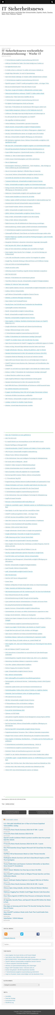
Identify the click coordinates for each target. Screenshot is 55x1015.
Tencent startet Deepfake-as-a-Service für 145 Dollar (19, 196)
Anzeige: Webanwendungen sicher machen (17, 330)
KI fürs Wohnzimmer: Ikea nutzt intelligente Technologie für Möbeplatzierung (26, 495)
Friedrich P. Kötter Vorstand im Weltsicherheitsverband (20, 465)
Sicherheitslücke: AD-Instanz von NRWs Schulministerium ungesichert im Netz (26, 611)
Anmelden (8, 996)
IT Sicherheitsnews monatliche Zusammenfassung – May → (44, 812)
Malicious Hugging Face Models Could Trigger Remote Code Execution (27, 892)
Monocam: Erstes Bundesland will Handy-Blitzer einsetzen (21, 524)
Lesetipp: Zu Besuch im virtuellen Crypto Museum (19, 402)
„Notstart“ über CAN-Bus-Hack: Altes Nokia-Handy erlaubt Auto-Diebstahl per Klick (27, 763)
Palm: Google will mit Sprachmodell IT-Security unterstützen (21, 540)
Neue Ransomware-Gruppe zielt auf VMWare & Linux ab (20, 549)
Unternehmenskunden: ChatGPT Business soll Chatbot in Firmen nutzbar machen (27, 448)
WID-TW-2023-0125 (10, 438)
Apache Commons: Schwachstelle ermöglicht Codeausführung (22, 608)
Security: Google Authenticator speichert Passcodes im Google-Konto (24, 552)
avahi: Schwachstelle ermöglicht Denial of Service (19, 571)
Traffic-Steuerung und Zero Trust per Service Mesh (19, 537)
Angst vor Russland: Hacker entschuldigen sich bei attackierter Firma (24, 974)
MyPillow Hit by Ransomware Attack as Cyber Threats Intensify (24, 854)
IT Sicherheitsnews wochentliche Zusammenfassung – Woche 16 (23, 744)
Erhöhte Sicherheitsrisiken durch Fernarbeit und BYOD (20, 468)
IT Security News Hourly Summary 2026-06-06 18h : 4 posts (23, 884)
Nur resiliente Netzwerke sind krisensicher (16, 388)
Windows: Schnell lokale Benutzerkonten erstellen (19, 405)
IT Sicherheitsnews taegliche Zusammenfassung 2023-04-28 (21, 100)
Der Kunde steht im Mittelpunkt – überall (16, 461)
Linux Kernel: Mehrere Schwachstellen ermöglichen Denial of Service (24, 174)
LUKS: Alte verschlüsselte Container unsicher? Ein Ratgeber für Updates (25, 257)
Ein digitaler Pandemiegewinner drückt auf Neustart (19, 103)
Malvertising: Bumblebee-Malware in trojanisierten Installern (21, 661)
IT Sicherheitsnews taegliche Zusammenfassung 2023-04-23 (21, 747)
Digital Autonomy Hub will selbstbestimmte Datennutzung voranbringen (24, 223)
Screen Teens (9, 581)
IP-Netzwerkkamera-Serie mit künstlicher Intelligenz (19, 703)
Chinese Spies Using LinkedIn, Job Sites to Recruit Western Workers (26, 888)
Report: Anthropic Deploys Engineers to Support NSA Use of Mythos (26, 880)
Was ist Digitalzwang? (11, 162)
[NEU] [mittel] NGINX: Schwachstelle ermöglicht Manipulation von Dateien (25, 959)
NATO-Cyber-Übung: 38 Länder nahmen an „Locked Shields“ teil (23, 640)
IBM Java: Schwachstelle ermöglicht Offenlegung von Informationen (23, 137)
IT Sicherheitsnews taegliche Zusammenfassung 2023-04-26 (21, 333)
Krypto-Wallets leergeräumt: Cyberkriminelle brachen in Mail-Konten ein (24, 152)
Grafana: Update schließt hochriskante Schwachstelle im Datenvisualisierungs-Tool (28, 200)
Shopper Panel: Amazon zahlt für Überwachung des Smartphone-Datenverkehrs (27, 735)
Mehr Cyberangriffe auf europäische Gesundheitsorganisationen (22, 678)
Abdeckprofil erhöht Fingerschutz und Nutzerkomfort (19, 707)
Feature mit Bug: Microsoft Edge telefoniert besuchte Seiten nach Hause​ (25, 346)
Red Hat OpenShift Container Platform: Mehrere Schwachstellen (23, 475)
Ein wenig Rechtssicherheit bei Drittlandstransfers (18, 605)
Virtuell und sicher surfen (12, 267)
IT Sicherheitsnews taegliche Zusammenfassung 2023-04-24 (21, 623)
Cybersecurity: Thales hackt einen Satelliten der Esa (19, 96)
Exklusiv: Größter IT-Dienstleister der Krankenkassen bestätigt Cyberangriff (25, 372)
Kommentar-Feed (10, 1000)
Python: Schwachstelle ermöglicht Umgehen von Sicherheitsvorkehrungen (25, 184)
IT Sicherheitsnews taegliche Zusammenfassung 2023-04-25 (21, 491)
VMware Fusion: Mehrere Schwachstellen (16, 455)
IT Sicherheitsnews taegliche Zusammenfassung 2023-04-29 (21, 80)
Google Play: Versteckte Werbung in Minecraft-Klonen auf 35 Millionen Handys (26, 261)
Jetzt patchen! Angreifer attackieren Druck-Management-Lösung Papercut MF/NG (27, 717)
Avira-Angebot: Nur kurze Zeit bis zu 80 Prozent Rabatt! (20, 955)
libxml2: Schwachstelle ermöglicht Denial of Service (19, 314)
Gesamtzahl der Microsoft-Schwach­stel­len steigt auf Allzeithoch (22, 203)
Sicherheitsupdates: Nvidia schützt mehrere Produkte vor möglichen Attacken (26, 690)
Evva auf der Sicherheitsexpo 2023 (14, 710)
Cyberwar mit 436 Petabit (12, 713)
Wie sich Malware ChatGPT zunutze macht (17, 649)
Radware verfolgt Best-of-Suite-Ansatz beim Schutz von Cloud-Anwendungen (26, 585)
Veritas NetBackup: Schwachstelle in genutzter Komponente (21, 123)
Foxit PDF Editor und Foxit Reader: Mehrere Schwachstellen (21, 556)
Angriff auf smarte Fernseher (13, 498)
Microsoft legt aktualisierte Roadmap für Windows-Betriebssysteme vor (24, 149)
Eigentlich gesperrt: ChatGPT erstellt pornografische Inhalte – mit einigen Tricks (27, 83)
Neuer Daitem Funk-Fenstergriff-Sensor (16, 301)
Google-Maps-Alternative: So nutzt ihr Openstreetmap (20, 73)
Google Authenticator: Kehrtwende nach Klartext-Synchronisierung (23, 326)
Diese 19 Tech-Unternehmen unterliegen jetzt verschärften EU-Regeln (24, 249)
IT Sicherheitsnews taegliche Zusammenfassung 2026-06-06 (22, 972)
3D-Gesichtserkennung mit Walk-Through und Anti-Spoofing (21, 598)
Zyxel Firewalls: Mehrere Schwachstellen (16, 568)
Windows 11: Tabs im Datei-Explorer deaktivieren (18, 155)
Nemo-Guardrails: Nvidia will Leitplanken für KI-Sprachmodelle (22, 471)
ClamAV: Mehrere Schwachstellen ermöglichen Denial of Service (23, 961)
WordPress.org (9, 1002)
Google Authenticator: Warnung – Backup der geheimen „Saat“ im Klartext (25, 350)
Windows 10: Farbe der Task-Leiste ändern (17, 284)
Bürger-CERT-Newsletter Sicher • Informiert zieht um (19, 967)
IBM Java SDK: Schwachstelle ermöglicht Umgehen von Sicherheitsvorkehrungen (27, 145)
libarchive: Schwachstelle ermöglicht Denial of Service (20, 317)
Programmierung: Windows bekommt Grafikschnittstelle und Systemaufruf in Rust (27, 481)
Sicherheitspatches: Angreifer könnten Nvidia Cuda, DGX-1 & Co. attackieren (26, 658)
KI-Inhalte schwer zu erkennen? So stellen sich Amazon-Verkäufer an (24, 70)
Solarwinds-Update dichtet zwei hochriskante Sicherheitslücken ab (23, 686)
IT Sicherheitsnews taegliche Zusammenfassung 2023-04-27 (21, 230)
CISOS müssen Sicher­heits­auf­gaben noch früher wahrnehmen (22, 159)
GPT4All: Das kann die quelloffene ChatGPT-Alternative (20, 517)
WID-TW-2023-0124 (10, 575)
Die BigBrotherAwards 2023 (13, 66)
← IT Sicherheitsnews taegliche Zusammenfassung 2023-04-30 (11, 812)
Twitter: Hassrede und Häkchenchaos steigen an (18, 588)
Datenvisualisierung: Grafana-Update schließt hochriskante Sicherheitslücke (26, 226)
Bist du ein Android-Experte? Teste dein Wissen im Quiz (20, 86)
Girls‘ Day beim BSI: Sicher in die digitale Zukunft (18, 245)
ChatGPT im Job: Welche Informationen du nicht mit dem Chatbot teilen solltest (27, 754)
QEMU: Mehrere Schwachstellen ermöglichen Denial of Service (22, 213)
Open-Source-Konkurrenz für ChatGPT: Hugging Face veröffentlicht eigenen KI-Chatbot (29, 343)
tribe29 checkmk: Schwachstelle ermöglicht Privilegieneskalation (23, 127)
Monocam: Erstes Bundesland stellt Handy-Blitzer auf (20, 501)
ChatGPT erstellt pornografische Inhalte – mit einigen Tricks (21, 514)
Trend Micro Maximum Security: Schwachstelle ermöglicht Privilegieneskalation (27, 281)
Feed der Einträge (10, 998)
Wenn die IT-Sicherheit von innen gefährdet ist (18, 435)
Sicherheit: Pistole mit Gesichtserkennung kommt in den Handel (22, 751)
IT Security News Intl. (9, 938)
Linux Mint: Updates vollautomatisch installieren (18, 664)
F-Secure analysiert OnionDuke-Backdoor (16, 963)
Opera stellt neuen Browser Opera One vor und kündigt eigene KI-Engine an (26, 360)
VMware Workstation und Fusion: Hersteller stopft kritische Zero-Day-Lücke (26, 485)
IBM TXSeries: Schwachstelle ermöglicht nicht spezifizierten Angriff (23, 398)
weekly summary (6, 48)
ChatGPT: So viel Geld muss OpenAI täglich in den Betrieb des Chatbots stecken (27, 368)
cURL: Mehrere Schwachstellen (14, 720)
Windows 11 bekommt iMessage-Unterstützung (18, 297)
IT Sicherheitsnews (22, 8)
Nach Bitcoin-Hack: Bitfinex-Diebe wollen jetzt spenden (20, 957)
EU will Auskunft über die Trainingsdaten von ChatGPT (20, 116)
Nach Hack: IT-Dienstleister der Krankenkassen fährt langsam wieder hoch (25, 107)
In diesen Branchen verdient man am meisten (17, 375)
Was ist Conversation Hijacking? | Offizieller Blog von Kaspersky (22, 171)
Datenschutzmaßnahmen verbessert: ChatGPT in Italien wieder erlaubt (24, 93)
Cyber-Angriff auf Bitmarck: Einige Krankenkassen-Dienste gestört (23, 378)
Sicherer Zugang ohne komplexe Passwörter (17, 668)
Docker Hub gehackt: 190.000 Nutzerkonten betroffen (20, 970)
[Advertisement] (27, 33)
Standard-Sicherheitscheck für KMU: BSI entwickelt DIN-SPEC (22, 382)
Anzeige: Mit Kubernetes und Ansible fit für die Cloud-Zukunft (22, 488)
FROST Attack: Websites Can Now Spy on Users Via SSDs (22, 870)
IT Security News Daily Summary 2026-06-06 (18, 834)
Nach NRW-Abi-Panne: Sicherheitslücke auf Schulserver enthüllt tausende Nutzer (27, 385)
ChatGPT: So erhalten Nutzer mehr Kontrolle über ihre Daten (22, 340)
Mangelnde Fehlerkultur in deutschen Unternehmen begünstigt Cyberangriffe (26, 242)
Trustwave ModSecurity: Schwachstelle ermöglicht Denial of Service (23, 181)
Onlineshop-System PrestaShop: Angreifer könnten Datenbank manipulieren (26, 271)
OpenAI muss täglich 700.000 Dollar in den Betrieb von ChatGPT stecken (25, 627)
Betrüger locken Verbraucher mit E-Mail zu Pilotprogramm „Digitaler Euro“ (25, 130)
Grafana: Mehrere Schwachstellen (14, 291)
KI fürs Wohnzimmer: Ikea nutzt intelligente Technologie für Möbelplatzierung (26, 458)
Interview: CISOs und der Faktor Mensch (16, 527)
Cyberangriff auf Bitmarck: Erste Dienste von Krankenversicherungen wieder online (28, 233)
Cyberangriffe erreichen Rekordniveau (15, 307)
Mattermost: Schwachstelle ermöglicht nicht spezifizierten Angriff (22, 193)
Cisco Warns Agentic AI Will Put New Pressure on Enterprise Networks (27, 896)
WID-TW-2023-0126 (10, 274)
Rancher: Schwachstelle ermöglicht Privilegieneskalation (20, 565)
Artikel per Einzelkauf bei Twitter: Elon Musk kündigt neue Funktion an (24, 63)
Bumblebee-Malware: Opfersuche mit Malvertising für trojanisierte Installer (25, 637)
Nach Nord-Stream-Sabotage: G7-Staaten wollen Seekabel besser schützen (26, 76)
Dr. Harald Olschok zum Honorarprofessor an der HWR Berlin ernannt (24, 441)
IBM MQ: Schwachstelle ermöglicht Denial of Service (19, 700)
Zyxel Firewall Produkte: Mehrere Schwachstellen (18, 206)
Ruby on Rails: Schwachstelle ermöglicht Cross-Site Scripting (22, 216)
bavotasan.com (34, 1013)
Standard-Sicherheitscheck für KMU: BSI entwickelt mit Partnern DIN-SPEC (26, 353)
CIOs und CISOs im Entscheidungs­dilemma (17, 264)
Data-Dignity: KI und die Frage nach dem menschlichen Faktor (22, 510)
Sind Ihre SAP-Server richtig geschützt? (16, 578)
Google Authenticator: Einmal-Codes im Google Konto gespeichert (23, 530)
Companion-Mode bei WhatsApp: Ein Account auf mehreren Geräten (24, 356)
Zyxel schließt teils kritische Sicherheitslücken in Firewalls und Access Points (26, 601)
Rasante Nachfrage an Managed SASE (16, 445)
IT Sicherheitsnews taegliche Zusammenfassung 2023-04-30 (21, 60)
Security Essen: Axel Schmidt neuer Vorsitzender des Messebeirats (23, 304)
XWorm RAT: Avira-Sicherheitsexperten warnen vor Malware (21, 770)
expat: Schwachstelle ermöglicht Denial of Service (19, 671)
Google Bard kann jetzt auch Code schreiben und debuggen (21, 630)
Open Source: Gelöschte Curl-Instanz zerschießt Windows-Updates (23, 633)
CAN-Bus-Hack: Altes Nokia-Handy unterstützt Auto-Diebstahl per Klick (24, 766)
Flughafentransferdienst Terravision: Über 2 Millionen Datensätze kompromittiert (27, 732)
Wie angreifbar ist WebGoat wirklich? (15, 120)
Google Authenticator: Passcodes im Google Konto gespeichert (22, 534)
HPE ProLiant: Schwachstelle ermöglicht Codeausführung (21, 451)
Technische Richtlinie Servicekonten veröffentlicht (18, 395)
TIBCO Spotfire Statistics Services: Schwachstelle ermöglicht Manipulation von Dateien (29, 287)
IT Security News (11, 819)
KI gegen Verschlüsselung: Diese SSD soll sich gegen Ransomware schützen (26, 392)
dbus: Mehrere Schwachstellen (13, 674)
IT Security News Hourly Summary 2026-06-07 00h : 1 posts (23, 830)
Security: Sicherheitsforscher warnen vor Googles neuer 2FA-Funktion (24, 133)
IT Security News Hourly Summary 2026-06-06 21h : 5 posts (23, 844)
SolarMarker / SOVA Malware (13, 918)
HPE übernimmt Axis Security (13, 696)
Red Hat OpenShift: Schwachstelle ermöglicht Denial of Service (22, 729)
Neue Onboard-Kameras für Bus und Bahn (17, 595)
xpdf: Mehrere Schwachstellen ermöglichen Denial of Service (22, 294)
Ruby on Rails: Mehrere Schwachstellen (16, 220)
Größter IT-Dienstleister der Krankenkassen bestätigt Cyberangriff (23, 336)
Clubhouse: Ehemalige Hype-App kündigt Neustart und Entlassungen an (25, 113)
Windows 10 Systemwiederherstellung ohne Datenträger (20, 965)
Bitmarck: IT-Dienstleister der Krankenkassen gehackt (20, 277)
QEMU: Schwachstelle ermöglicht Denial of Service (19, 210)
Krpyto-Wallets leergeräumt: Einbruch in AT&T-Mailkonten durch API (23, 110)
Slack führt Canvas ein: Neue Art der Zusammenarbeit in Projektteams (24, 520)
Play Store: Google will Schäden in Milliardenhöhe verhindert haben (23, 90)
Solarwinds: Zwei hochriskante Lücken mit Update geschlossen (22, 693)
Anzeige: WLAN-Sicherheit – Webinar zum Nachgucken (20, 615)
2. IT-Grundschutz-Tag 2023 (13, 478)
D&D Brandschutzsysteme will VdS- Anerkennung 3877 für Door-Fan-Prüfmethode (27, 591)
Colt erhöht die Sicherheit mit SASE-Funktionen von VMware (22, 177)
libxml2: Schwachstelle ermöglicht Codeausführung (19, 311)
